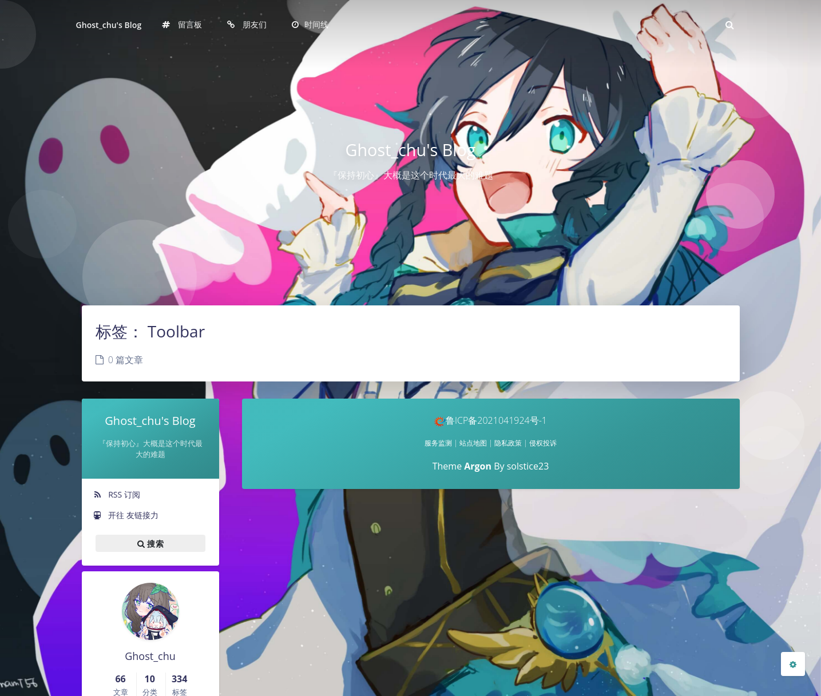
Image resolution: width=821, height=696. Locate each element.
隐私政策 (508, 443)
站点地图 (473, 443)
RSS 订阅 (116, 494)
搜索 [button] (150, 543)
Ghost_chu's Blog (109, 24)
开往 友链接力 (125, 515)
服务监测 (438, 443)
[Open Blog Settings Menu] (793, 664)
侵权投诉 (543, 443)
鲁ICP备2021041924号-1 (490, 420)
